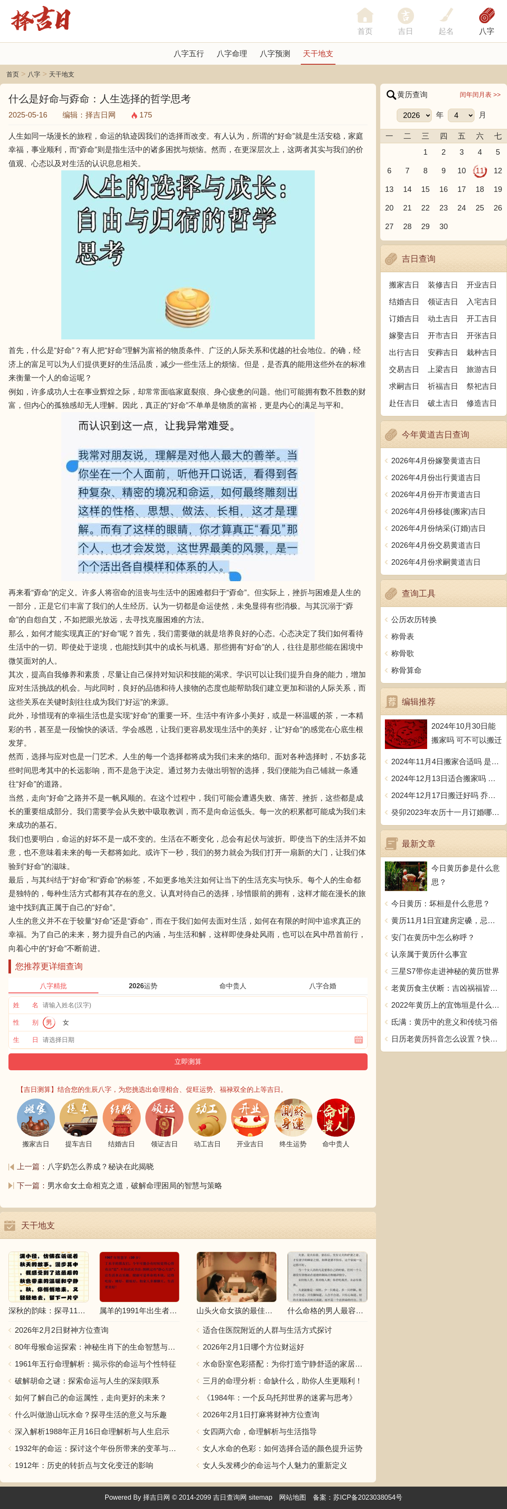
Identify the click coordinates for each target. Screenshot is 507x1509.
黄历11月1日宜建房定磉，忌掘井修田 (446, 920)
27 (389, 226)
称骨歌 (402, 653)
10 (462, 171)
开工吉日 (481, 318)
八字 (486, 31)
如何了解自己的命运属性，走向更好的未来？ (91, 1398)
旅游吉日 (481, 369)
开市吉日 (443, 335)
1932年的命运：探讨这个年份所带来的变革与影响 (97, 1448)
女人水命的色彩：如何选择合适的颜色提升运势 (283, 1448)
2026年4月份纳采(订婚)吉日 (438, 528)
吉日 (405, 31)
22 (425, 208)
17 (462, 189)
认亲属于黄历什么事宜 (429, 954)
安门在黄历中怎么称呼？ (433, 937)
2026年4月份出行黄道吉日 (436, 477)
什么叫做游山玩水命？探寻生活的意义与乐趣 (91, 1415)
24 (462, 208)
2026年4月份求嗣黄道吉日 (436, 562)
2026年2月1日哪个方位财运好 (253, 1347)
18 (480, 189)
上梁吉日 (443, 369)
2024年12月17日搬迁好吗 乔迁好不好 (446, 795)
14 (407, 189)
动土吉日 (443, 318)
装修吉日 (443, 285)
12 (498, 171)
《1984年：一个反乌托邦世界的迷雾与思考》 (280, 1398)
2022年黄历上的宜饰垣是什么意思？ (446, 1005)
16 (443, 189)
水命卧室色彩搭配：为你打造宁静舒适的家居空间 (285, 1364)
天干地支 (318, 53)
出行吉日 (404, 352)
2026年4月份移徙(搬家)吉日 (438, 511)
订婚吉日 (404, 318)
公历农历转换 (414, 619)
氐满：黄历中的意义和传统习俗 (444, 1022)
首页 (12, 74)
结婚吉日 (404, 302)
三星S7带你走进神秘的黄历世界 (445, 971)
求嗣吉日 (404, 386)
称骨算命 (406, 670)
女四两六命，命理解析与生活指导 (260, 1431)
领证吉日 (443, 302)
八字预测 (275, 53)
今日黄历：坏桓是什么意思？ (440, 903)
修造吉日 (481, 403)
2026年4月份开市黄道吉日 (436, 494)
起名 (446, 31)
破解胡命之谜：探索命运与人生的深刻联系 (87, 1381)
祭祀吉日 (481, 386)
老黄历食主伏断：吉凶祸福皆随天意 (446, 988)
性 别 (25, 1022)
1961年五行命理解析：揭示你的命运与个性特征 (95, 1364)
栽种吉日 (481, 352)
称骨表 (402, 636)
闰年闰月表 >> (480, 94)
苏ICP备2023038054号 (368, 1497)
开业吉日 (481, 285)
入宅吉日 (481, 302)
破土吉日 (443, 403)
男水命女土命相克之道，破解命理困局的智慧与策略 (134, 1185)
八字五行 (189, 53)
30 (443, 226)
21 (407, 208)
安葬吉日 (443, 352)
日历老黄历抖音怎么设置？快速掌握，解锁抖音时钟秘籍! (446, 1039)
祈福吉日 (443, 386)
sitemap (261, 1497)
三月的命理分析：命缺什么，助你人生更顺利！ (283, 1381)
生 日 (25, 1039)
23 (443, 208)
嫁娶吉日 (404, 335)
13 (389, 189)
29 (425, 226)
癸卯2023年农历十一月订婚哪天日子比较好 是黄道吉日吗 (446, 812)
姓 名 (25, 1005)
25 (480, 208)
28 (407, 226)
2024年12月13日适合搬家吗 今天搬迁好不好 (446, 778)
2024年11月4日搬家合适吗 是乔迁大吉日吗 (446, 761)
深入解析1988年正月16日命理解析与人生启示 (92, 1431)
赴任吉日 (404, 403)
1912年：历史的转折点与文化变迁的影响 (84, 1465)
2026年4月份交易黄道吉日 (436, 545)
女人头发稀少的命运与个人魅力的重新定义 (275, 1465)
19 (498, 189)
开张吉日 (481, 335)
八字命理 (232, 53)
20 (389, 208)
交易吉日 (404, 369)
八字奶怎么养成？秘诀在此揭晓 (100, 1166)
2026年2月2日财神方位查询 (62, 1330)
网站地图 (292, 1497)
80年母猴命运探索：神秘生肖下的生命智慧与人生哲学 (97, 1347)
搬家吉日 (404, 285)
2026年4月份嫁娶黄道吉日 (436, 461)
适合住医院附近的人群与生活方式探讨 (267, 1330)
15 (425, 189)
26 (498, 208)
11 (480, 171)
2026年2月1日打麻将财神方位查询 (261, 1415)
